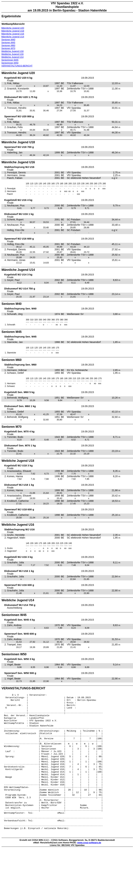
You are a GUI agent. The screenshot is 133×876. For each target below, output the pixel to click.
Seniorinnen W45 (9, 60)
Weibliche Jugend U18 (12, 51)
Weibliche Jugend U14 (12, 57)
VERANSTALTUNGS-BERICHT (16, 65)
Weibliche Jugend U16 (12, 54)
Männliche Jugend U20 (12, 28)
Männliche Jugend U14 (12, 36)
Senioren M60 (8, 45)
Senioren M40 (8, 39)
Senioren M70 (8, 48)
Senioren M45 (8, 42)
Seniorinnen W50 (9, 63)
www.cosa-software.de (89, 870)
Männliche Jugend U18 (12, 31)
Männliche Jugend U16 (12, 33)
